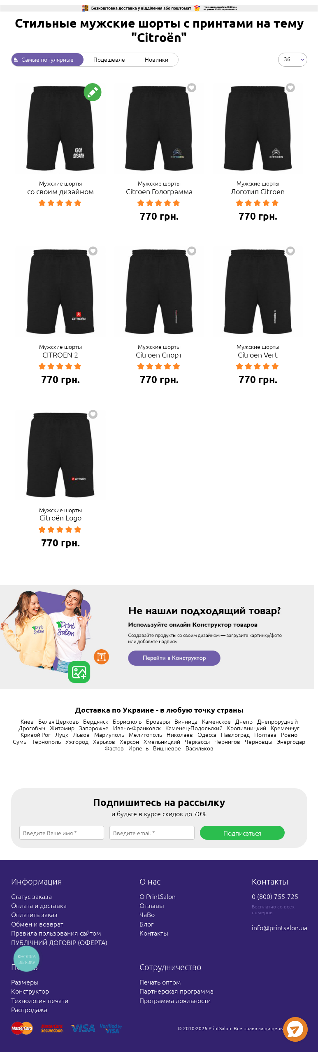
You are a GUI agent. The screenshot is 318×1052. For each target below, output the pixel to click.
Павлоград (235, 734)
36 (287, 59)
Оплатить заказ (34, 914)
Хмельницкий (162, 741)
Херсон (129, 741)
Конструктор (30, 990)
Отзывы (151, 905)
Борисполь (127, 721)
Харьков (104, 741)
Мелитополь (145, 734)
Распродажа (29, 1009)
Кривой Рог (36, 734)
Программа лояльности (175, 1000)
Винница (185, 721)
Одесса (206, 734)
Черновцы (258, 741)
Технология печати (39, 1000)
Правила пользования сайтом (56, 932)
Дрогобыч (32, 728)
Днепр (244, 721)
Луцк (61, 734)
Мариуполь (109, 734)
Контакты (153, 932)
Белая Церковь (58, 721)
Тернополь (46, 741)
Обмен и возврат (37, 923)
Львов (81, 734)
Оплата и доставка (39, 905)
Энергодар (291, 741)
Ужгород (76, 741)
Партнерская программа (176, 990)
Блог (146, 923)
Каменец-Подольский (194, 728)
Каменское (216, 721)
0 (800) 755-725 (275, 896)
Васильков (200, 748)
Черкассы (197, 741)
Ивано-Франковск (137, 728)
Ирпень (138, 748)
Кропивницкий (246, 728)
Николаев (180, 734)
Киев (27, 721)
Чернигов (227, 741)
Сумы (20, 741)
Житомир (62, 728)
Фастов (114, 748)
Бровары (158, 721)
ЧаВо (147, 914)
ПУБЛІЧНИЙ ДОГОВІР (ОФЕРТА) (59, 942)
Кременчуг (285, 728)
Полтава (265, 734)
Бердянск (95, 721)
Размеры (25, 981)
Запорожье (94, 728)
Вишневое (167, 748)
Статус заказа (31, 896)
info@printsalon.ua (279, 927)
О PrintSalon (157, 896)
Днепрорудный (277, 721)
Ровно (289, 734)
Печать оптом (160, 981)
